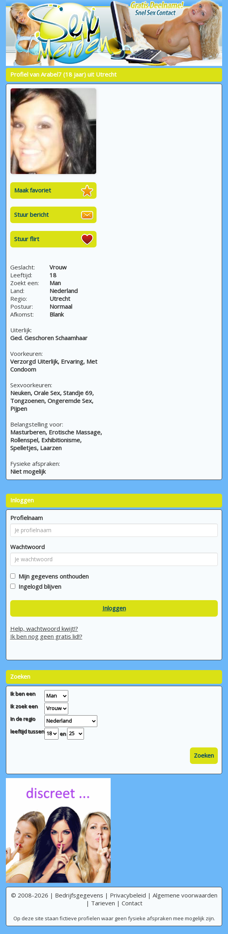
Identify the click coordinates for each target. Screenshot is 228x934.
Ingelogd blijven (38, 586)
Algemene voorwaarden (185, 895)
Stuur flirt (26, 239)
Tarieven (103, 903)
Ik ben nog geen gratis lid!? (46, 636)
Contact (132, 903)
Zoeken (204, 755)
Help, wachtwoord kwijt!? (44, 628)
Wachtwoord (27, 547)
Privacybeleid (128, 895)
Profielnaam (26, 518)
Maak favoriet (32, 190)
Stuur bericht (31, 214)
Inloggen (114, 608)
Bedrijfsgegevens (79, 895)
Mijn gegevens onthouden (52, 576)
